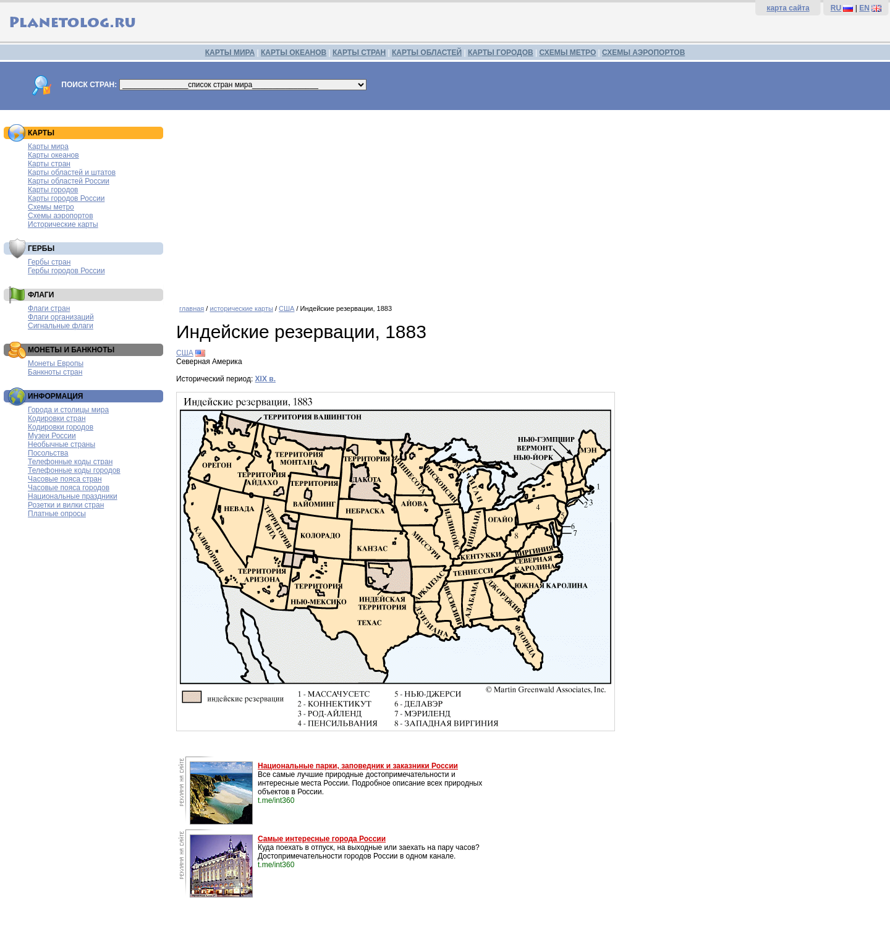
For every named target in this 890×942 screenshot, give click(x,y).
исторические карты (241, 308)
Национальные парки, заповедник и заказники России (358, 766)
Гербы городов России (66, 270)
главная (191, 308)
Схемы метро (51, 207)
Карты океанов (53, 155)
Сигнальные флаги (60, 325)
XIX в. (265, 379)
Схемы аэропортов (60, 215)
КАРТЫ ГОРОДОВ (500, 52)
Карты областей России (68, 181)
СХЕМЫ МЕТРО (567, 52)
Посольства (48, 453)
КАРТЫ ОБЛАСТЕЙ (427, 52)
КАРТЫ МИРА (230, 52)
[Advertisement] (530, 202)
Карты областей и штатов (72, 172)
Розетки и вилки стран (66, 505)
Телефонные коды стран (70, 461)
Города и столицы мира (68, 409)
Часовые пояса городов (68, 487)
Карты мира (48, 146)
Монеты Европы (55, 363)
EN (864, 8)
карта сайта (787, 8)
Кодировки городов (60, 427)
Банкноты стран (55, 372)
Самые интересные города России (322, 838)
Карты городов (53, 189)
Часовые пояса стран (65, 479)
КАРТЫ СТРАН (359, 52)
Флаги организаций (61, 317)
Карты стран (49, 163)
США (286, 308)
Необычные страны (61, 444)
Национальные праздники (72, 496)
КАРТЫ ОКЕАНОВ (293, 52)
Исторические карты (63, 224)
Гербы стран (49, 262)
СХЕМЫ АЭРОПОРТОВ (643, 52)
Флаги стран (49, 308)
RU (836, 8)
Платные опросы (57, 513)
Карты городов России (66, 198)
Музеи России (52, 435)
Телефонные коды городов (74, 470)
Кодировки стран (57, 418)
